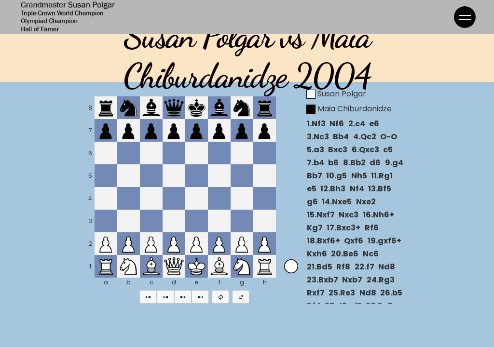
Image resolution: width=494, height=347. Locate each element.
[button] (148, 297)
